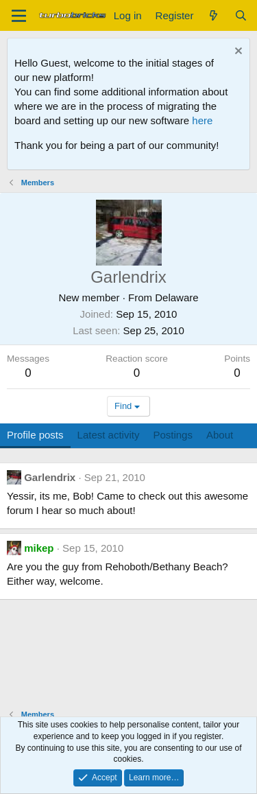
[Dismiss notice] (237, 52)
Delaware (176, 297)
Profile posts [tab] (35, 435)
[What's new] (213, 15)
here (202, 120)
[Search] (241, 15)
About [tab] (219, 435)
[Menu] (19, 16)
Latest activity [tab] (108, 435)
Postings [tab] (173, 435)
